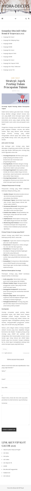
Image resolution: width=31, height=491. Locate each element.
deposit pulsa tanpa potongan (11, 449)
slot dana (6, 453)
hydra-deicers (8, 353)
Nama (4, 371)
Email (4, 379)
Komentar (4, 403)
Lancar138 (11, 70)
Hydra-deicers (15, 6)
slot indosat (6, 476)
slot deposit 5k (7, 463)
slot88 (5, 466)
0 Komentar (26, 353)
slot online (6, 459)
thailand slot (6, 472)
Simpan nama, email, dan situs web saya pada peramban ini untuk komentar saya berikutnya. (15, 399)
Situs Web (4, 387)
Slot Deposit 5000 (14, 63)
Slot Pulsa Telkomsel (14, 66)
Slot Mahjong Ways (14, 40)
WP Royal (21, 488)
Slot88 (10, 43)
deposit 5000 (12, 53)
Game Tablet (15, 78)
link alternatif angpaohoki (10, 469)
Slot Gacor (11, 37)
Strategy (5, 349)
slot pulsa (6, 456)
